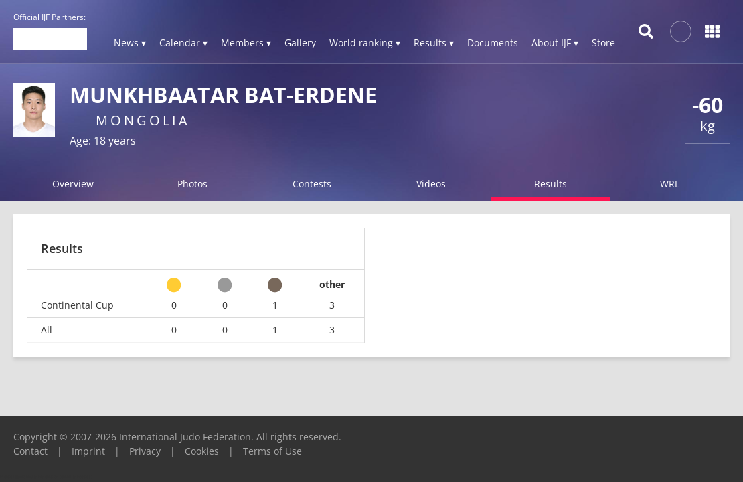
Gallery (300, 42)
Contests (312, 183)
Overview (73, 183)
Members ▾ (246, 42)
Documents (492, 42)
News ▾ (130, 42)
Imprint (88, 451)
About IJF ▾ (554, 42)
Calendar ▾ (183, 42)
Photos (192, 183)
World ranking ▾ (364, 42)
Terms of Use (272, 451)
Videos (431, 183)
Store (603, 42)
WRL (669, 183)
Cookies (202, 451)
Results (550, 183)
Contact (30, 451)
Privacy (145, 451)
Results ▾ (434, 42)
